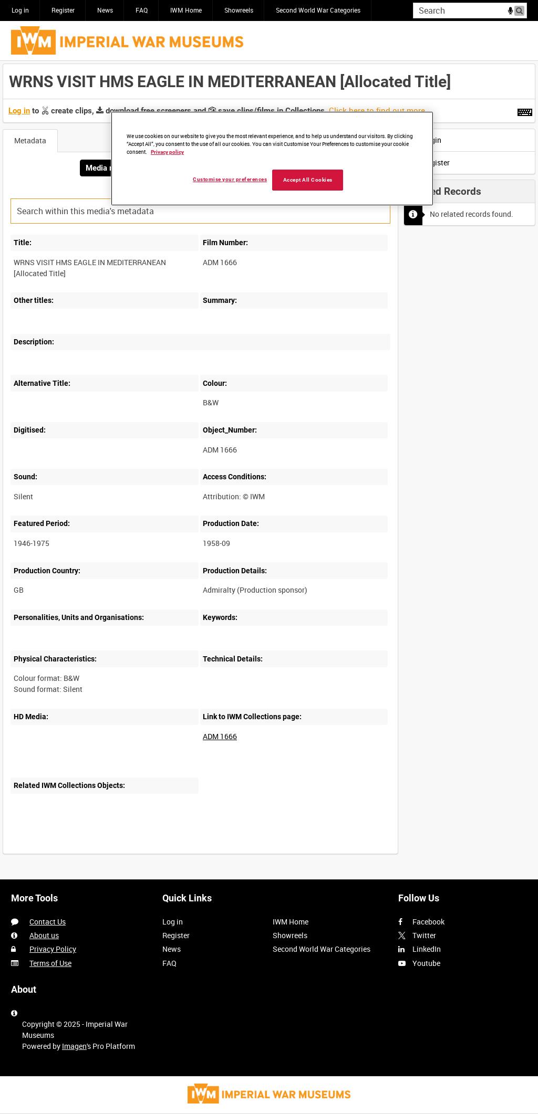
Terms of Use (50, 963)
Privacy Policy (52, 949)
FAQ (142, 10)
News (105, 10)
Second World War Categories (318, 10)
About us (44, 935)
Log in (20, 10)
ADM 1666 (220, 736)
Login (426, 140)
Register (63, 10)
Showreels (238, 10)
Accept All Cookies (308, 180)
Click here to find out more (377, 110)
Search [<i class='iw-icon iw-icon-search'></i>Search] (521, 9)
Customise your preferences (230, 179)
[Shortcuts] (525, 110)
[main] (269, 464)
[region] (272, 158)
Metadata (30, 140)
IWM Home (186, 10)
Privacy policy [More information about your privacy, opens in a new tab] (167, 152)
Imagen (74, 1046)
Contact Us (47, 922)
